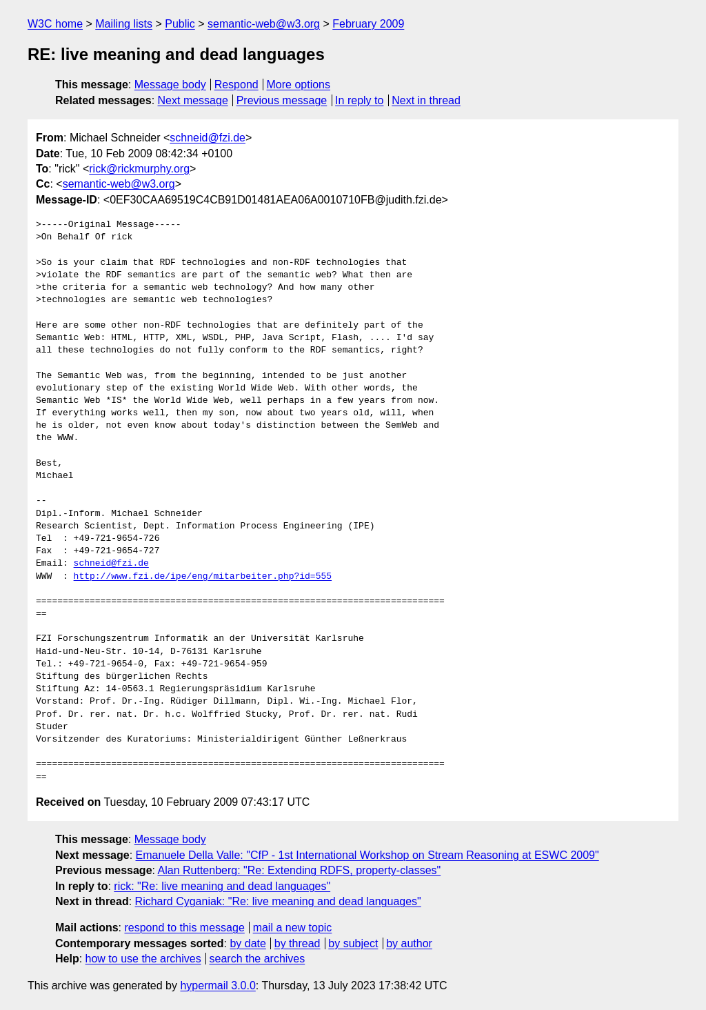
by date (247, 943)
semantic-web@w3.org (264, 24)
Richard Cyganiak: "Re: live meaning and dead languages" (278, 901)
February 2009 (368, 24)
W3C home (55, 24)
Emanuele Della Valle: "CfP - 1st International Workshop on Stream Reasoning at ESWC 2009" (367, 855)
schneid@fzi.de (207, 137)
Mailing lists (123, 24)
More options (299, 84)
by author (409, 943)
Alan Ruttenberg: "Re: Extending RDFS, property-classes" (299, 870)
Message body (170, 84)
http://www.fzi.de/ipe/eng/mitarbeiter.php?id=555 (203, 577)
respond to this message (184, 927)
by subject (353, 943)
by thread (297, 943)
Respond (236, 84)
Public (180, 24)
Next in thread (426, 100)
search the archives (257, 958)
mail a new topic (292, 927)
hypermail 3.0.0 (217, 985)
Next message (193, 100)
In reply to (359, 100)
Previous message (281, 100)
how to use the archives (143, 958)
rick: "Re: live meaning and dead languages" (222, 886)
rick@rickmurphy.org (139, 169)
